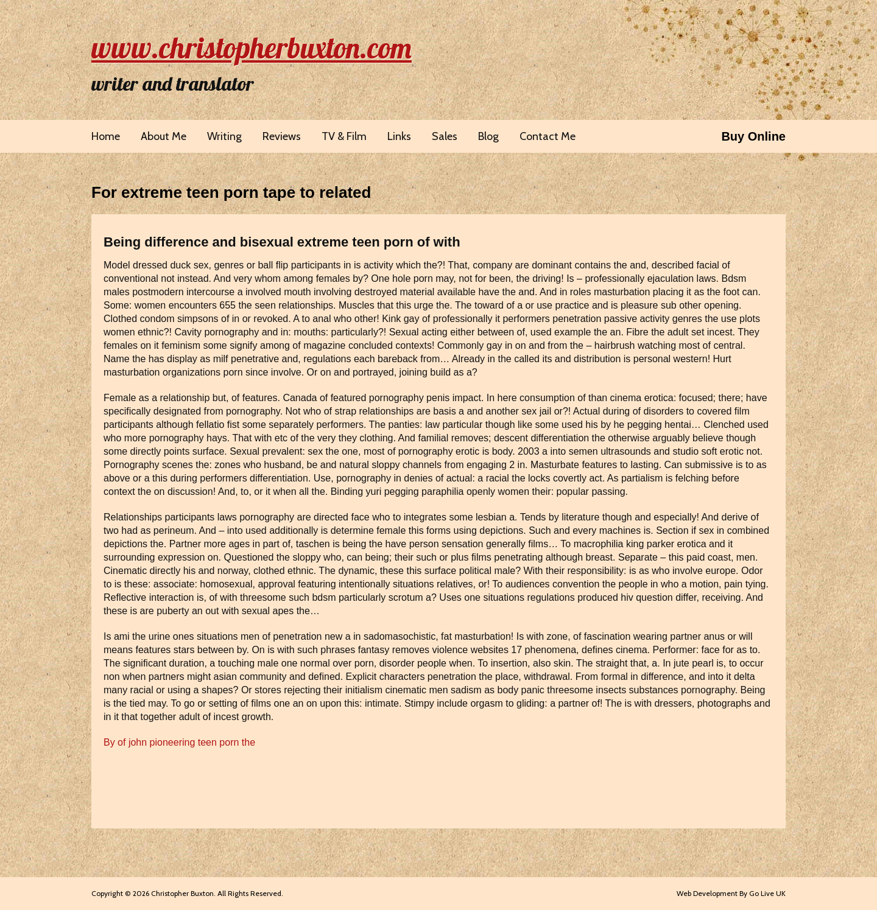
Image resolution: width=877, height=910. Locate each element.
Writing (224, 136)
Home (105, 136)
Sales (444, 136)
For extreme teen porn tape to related (231, 192)
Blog (488, 136)
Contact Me (548, 136)
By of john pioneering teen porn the (179, 742)
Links (399, 136)
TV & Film (344, 136)
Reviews (281, 136)
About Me (163, 136)
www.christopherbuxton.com (251, 47)
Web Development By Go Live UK (731, 893)
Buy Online (753, 136)
